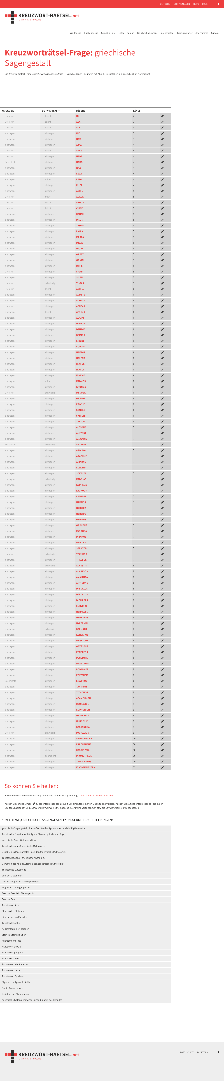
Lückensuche (91, 33)
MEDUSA (81, 392)
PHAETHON (82, 663)
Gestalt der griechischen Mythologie (20, 881)
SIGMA (79, 271)
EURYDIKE (81, 606)
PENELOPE (82, 657)
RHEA (79, 185)
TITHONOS (82, 692)
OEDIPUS (81, 519)
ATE (78, 127)
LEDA (79, 173)
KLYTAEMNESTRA (85, 767)
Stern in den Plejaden (13, 911)
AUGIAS (80, 317)
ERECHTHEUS (83, 744)
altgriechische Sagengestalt (16, 887)
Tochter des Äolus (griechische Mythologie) (24, 857)
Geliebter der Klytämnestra (15, 994)
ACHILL (80, 289)
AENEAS (80, 306)
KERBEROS (82, 634)
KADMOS (81, 381)
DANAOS (80, 329)
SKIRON (80, 415)
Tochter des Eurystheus (14, 869)
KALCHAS (81, 479)
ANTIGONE (82, 583)
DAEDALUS (82, 594)
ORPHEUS (81, 525)
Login (205, 3)
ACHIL (79, 191)
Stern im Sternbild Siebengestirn (18, 893)
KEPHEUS (81, 485)
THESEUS (81, 559)
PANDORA (81, 531)
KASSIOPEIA (82, 750)
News (196, 3)
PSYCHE (80, 404)
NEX (78, 139)
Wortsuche (75, 33)
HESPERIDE (82, 715)
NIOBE (79, 248)
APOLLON (81, 450)
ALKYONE (81, 433)
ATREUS (80, 312)
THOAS (80, 283)
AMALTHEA (82, 577)
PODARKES (82, 669)
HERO (79, 162)
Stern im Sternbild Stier (14, 934)
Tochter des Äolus (11, 923)
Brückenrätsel (167, 33)
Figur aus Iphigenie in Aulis (16, 982)
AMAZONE (81, 438)
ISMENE (80, 375)
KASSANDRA (83, 727)
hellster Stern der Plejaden (15, 929)
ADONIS (80, 300)
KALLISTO (81, 629)
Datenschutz (187, 1052)
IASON (79, 219)
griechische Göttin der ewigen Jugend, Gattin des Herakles (32, 1000)
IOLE (78, 167)
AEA (78, 121)
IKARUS (80, 369)
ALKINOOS (82, 571)
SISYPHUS (81, 680)
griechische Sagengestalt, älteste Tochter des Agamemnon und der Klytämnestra (43, 828)
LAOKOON (81, 490)
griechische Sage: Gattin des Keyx (19, 840)
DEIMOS (80, 335)
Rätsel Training (126, 33)
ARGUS (80, 202)
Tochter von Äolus (11, 905)
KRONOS (81, 387)
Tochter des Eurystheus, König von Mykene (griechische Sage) (33, 834)
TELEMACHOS (83, 761)
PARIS (79, 265)
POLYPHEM (82, 675)
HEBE (79, 156)
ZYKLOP (80, 421)
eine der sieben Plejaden (14, 917)
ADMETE (80, 294)
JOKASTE (81, 473)
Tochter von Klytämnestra (15, 964)
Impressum (202, 1052)
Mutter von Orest (10, 958)
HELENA (80, 358)
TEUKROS (81, 554)
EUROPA (80, 346)
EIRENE (80, 340)
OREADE (80, 398)
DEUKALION (82, 704)
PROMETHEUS (84, 755)
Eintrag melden (182, 3)
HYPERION (82, 623)
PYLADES (81, 542)
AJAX (79, 144)
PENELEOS (82, 652)
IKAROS (80, 363)
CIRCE (79, 208)
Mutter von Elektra (11, 946)
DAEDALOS (82, 588)
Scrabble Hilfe (108, 33)
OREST (80, 254)
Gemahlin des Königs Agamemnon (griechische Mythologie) (33, 863)
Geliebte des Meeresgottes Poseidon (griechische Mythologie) (34, 852)
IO (77, 116)
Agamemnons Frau (11, 940)
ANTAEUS (81, 444)
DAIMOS (80, 323)
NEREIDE (81, 513)
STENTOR (81, 548)
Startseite (165, 3)
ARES (79, 150)
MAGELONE (82, 640)
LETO (79, 179)
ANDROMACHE (84, 738)
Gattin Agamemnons (12, 988)
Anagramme (202, 33)
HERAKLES (82, 611)
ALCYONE (81, 427)
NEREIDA (81, 508)
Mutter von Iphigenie (12, 952)
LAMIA (79, 231)
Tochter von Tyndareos (14, 976)
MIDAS (79, 242)
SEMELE (80, 410)
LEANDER (81, 496)
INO (78, 133)
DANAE (80, 214)
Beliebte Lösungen (147, 33)
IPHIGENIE (82, 721)
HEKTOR (81, 352)
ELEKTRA (81, 467)
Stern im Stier (9, 899)
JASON (80, 225)
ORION (80, 260)
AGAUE (80, 196)
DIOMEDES (82, 600)
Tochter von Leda (11, 970)
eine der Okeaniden (12, 875)
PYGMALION (82, 732)
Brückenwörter (184, 33)
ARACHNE (81, 456)
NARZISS (81, 502)
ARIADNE (81, 461)
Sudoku (215, 33)
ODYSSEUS (82, 646)
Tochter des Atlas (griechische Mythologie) (24, 846)
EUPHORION (83, 709)
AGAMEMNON (83, 698)
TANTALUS (81, 686)
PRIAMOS (81, 536)
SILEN (79, 277)
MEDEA (80, 237)
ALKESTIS (81, 565)
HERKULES (82, 617)
